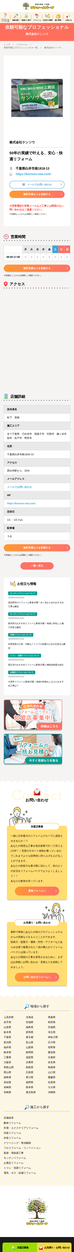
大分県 (51, 1091)
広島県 (29, 1076)
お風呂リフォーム (14, 1167)
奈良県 (51, 1066)
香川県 (29, 1081)
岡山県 (7, 1076)
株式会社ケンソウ (52, 52)
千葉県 (7, 1041)
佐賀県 (51, 1086)
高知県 (7, 1086)
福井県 (7, 1051)
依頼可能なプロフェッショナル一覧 (21, 52)
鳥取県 (29, 1071)
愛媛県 (51, 1081)
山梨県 (29, 1051)
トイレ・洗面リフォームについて (24, 660)
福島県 (29, 1031)
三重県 (7, 1061)
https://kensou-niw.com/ (33, 178)
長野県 (51, 1051)
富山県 (29, 1046)
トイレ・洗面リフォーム (17, 1172)
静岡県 (29, 1056)
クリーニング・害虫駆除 (17, 1147)
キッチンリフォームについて (22, 597)
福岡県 (29, 1086)
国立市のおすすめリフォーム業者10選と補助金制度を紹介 (36, 669)
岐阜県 (7, 1056)
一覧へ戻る (37, 569)
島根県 (51, 1071)
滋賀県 (29, 1061)
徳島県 (7, 1081)
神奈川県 (53, 1041)
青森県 (51, 1021)
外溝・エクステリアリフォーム (21, 1132)
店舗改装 (9, 1122)
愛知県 (51, 1056)
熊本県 (29, 1091)
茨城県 (51, 1031)
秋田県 (51, 1026)
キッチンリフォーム (15, 1162)
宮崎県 (7, 1096)
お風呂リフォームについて (21, 676)
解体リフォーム (12, 1127)
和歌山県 (9, 1071)
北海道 (29, 1021)
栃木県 (7, 1036)
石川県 (51, 1046)
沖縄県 (51, 1096)
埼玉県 (51, 1036)
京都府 (51, 1061)
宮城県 (29, 1026)
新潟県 (7, 1046)
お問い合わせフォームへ (37, 981)
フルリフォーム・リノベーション (22, 1152)
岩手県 (7, 1026)
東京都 (29, 1041)
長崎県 (7, 1091)
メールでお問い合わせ (37, 188)
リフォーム (22, 49)
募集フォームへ (37, 895)
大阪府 (7, 1066)
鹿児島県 (31, 1096)
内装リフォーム (12, 1137)
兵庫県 (29, 1066)
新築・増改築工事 (14, 1157)
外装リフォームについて (21, 639)
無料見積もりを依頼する (37, 198)
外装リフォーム (12, 1142)
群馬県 (29, 1036)
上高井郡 (9, 1021)
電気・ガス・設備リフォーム (20, 1177)
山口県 (51, 1076)
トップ (7, 49)
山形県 (7, 1031)
